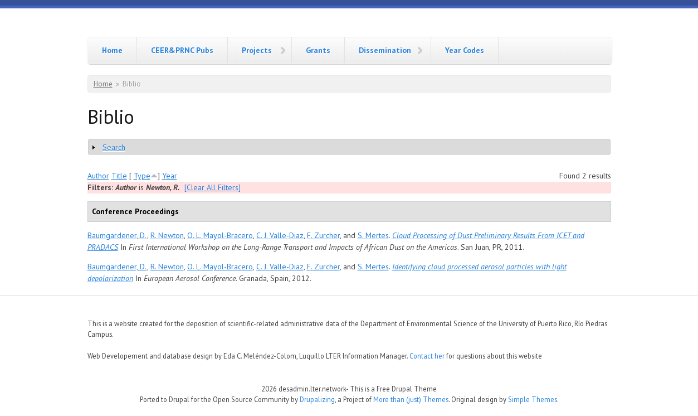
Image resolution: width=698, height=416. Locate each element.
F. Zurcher (323, 235)
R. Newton (167, 235)
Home (112, 50)
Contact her (427, 355)
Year (169, 176)
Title (119, 176)
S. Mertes (373, 235)
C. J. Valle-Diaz (280, 235)
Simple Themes (532, 399)
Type (142, 176)
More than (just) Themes (410, 399)
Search (113, 147)
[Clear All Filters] (212, 187)
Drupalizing (317, 399)
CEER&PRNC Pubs (182, 50)
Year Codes (464, 50)
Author (98, 176)
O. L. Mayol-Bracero (220, 235)
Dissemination (385, 50)
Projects (257, 50)
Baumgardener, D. (117, 235)
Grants (318, 50)
